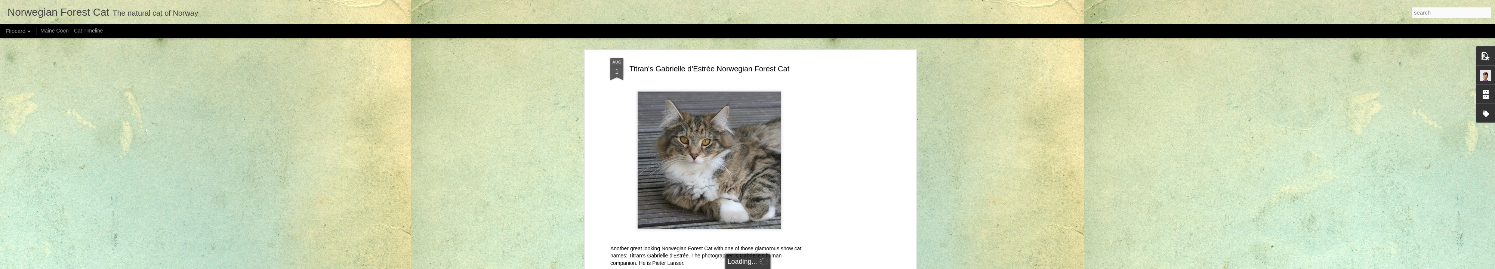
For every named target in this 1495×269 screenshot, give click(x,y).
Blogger (795, 265)
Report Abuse (817, 265)
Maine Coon (54, 31)
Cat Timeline (88, 31)
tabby (774, 134)
